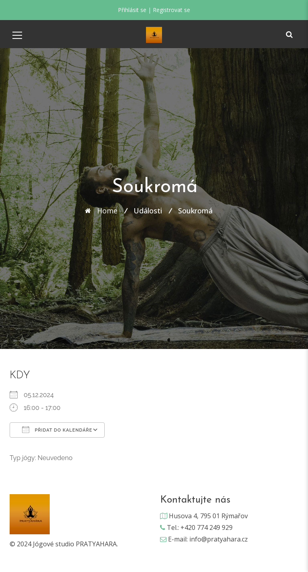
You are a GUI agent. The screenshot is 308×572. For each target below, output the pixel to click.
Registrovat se (171, 10)
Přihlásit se (132, 10)
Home (107, 210)
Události (148, 210)
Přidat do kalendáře (57, 429)
